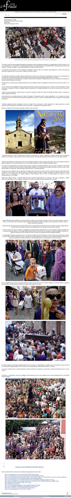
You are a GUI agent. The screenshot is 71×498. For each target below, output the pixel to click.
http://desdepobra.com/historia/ (12, 483)
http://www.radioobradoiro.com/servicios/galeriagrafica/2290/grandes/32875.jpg (24, 475)
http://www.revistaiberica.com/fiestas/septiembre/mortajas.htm (20, 487)
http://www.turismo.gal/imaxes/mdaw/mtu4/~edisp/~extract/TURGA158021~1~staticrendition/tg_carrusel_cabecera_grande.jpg (35, 477)
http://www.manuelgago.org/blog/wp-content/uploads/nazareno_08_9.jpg (22, 485)
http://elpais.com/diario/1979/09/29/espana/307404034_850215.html (29, 467)
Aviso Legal (66, 496)
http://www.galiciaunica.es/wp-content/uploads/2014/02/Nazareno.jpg (21, 474)
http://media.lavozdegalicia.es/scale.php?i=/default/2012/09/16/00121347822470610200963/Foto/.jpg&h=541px (32, 481)
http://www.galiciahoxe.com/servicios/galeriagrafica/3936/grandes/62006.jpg (23, 478)
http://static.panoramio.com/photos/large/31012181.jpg (18, 482)
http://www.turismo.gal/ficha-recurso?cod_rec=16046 (17, 489)
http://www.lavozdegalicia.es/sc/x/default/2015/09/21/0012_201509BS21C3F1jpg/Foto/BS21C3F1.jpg (29, 479)
